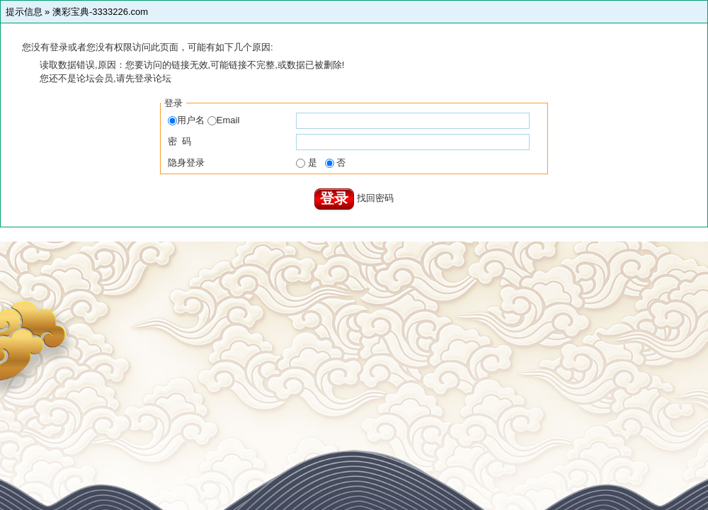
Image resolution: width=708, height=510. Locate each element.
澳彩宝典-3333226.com (100, 11)
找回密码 (375, 198)
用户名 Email (203, 120)
